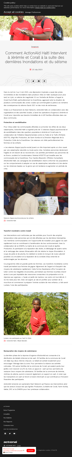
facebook (5, 433)
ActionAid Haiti (10, 442)
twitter (10, 433)
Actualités (7, 414)
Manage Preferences (33, 12)
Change (19, 445)
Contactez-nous (9, 425)
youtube (14, 433)
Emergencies (35, 46)
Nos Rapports (8, 422)
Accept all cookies (14, 12)
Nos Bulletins (8, 418)
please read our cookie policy (45, 8)
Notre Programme (9, 410)
